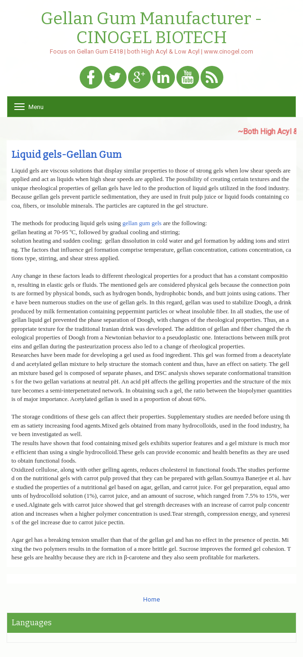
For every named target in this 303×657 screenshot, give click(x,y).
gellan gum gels (141, 223)
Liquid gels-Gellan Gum (66, 154)
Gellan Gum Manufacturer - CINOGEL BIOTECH (151, 28)
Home (151, 599)
